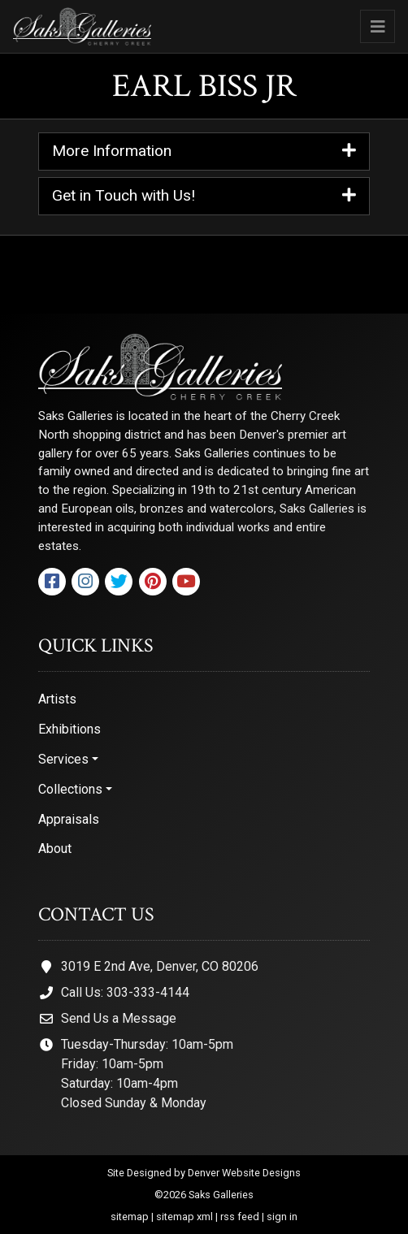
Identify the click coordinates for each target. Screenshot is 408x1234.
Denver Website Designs (244, 1173)
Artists (57, 699)
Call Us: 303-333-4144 (125, 992)
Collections (70, 789)
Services (63, 759)
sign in (282, 1216)
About (55, 848)
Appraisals (68, 819)
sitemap (130, 1216)
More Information (204, 151)
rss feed (239, 1216)
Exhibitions (69, 729)
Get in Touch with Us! (204, 196)
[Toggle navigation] (377, 26)
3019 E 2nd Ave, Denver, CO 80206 (159, 966)
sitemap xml (184, 1216)
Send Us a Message (118, 1018)
